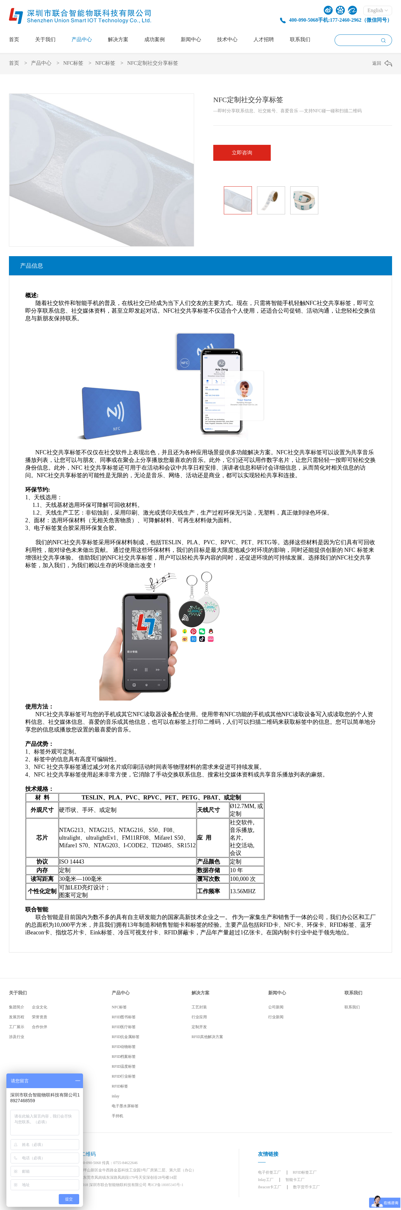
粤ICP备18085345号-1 (166, 1185)
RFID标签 (120, 1086)
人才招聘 (263, 39)
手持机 (117, 1116)
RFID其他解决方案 (207, 1037)
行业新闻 (276, 1017)
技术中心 (227, 39)
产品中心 (82, 39)
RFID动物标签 (124, 1046)
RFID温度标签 (124, 1066)
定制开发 (199, 1027)
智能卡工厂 (295, 1179)
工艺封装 (199, 1007)
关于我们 (45, 39)
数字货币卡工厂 (306, 1187)
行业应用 (199, 1017)
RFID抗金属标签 (126, 1037)
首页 (14, 39)
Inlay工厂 (266, 1179)
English (377, 10)
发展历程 (16, 1017)
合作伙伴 (39, 1027)
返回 (376, 63)
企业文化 (39, 1007)
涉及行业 (16, 1037)
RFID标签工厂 (305, 1172)
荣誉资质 (39, 1017)
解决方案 (118, 39)
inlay (115, 1096)
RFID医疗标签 (124, 1027)
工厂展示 (16, 1027)
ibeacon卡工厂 (269, 1187)
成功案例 (154, 39)
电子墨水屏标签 (125, 1106)
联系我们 (300, 39)
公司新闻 (276, 1007)
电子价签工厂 (269, 1172)
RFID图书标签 (124, 1017)
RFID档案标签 (124, 1056)
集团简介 (16, 1007)
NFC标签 (73, 63)
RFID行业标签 (124, 1076)
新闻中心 (191, 39)
